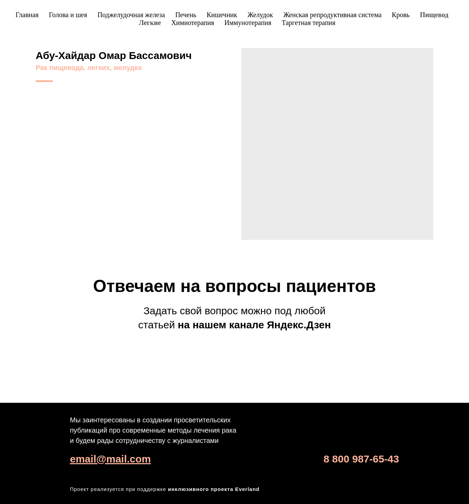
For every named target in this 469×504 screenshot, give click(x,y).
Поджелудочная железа (131, 15)
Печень (185, 15)
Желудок (260, 15)
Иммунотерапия (247, 22)
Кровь (401, 15)
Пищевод (434, 15)
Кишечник (222, 15)
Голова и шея (68, 15)
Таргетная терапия (308, 22)
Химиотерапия (192, 22)
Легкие (150, 22)
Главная (26, 15)
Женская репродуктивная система (332, 15)
